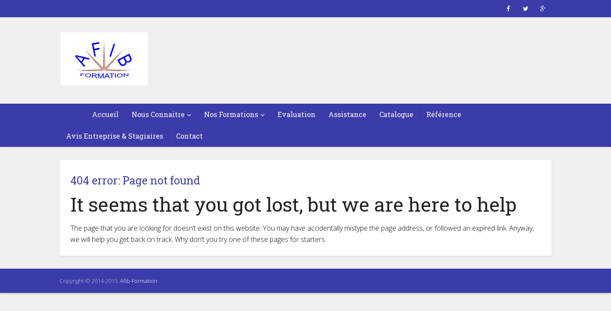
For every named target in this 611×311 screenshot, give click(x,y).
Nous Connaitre (158, 114)
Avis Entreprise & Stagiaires (114, 135)
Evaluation (296, 114)
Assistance (347, 114)
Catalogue (396, 114)
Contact (189, 135)
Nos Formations (231, 114)
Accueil (105, 114)
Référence (443, 114)
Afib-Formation (138, 281)
